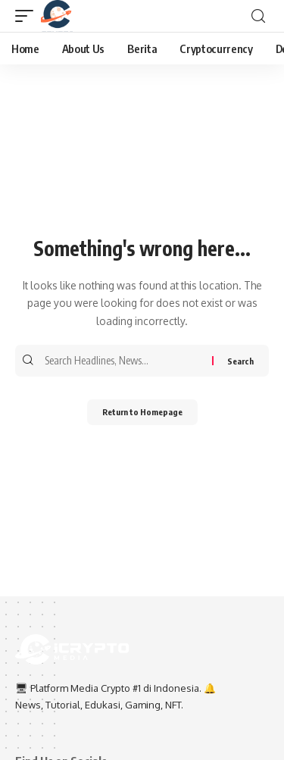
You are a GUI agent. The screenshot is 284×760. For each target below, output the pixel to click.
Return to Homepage (142, 412)
